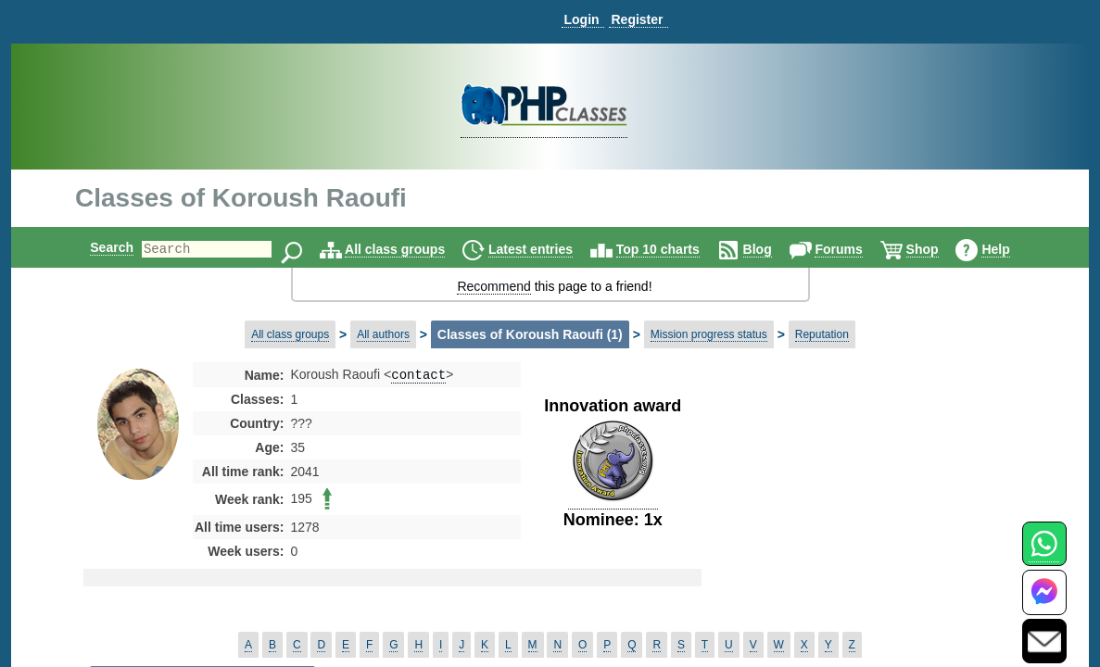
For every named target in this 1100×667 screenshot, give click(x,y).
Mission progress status (709, 334)
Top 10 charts (673, 249)
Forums (854, 249)
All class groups (410, 249)
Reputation (822, 334)
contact (418, 375)
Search (96, 247)
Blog (773, 249)
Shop (938, 249)
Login (581, 19)
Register (637, 19)
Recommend (493, 286)
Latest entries (546, 249)
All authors (383, 334)
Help (1011, 249)
